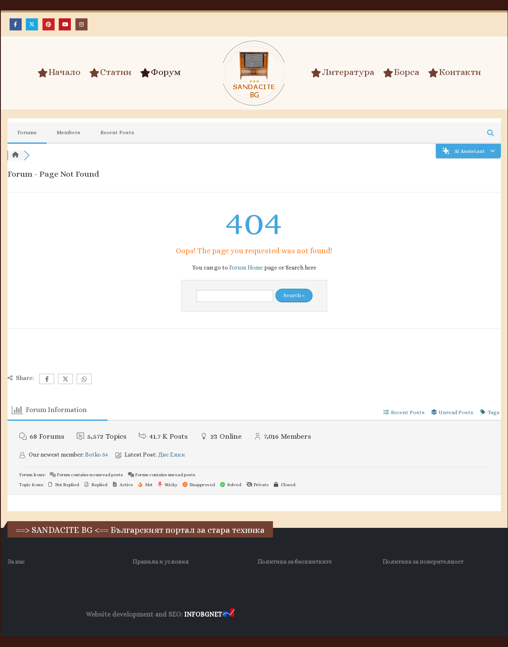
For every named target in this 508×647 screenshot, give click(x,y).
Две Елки (171, 454)
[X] (32, 24)
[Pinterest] (49, 24)
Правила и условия (161, 561)
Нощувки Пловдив (392, 615)
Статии (110, 72)
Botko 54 (96, 454)
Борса (401, 72)
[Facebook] (16, 24)
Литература (342, 72)
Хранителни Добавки (265, 615)
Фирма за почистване (331, 615)
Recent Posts (117, 132)
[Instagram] (81, 24)
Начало (59, 72)
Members (68, 132)
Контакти (454, 72)
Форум (160, 72)
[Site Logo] (254, 73)
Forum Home (246, 267)
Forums (27, 132)
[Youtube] (65, 24)
